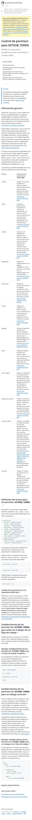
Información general (12, 108)
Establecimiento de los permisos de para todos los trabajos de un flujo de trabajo (15, 628)
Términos (16, 812)
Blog (24, 813)
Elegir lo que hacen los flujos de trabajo (15, 11)
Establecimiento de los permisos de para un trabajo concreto (15, 691)
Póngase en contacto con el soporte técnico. (14, 797)
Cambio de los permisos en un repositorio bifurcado (13, 591)
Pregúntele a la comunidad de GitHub (12, 794)
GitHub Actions (8, 9)
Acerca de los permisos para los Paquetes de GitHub (23, 345)
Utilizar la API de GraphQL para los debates (22, 300)
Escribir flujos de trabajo (21, 9)
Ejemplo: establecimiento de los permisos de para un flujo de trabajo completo (15, 651)
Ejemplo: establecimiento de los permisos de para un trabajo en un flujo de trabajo (15, 741)
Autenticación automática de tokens (12, 125)
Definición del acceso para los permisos (15, 502)
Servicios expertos (17, 813)
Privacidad (23, 812)
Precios (8, 813)
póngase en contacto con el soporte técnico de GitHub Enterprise (15, 32)
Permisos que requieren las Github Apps (22, 198)
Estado (3, 813)
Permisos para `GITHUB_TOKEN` (13, 13)
